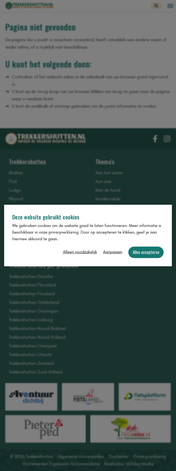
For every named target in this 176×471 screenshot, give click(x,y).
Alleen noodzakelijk (80, 252)
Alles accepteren (146, 252)
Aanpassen (112, 252)
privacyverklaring (63, 232)
